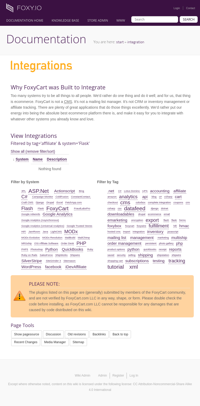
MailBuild (70, 237)
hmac (184, 226)
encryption (137, 220)
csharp (111, 208)
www (120, 20)
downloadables (121, 214)
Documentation (46, 39)
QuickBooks (72, 249)
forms (182, 220)
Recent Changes (25, 342)
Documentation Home (24, 20)
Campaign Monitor (42, 196)
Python (51, 249)
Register (118, 375)
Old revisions (77, 334)
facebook (53, 266)
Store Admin (98, 20)
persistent (150, 243)
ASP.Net (38, 191)
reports (175, 249)
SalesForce (46, 255)
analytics (128, 196)
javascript (172, 231)
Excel (60, 202)
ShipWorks (61, 255)
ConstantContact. (81, 196)
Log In (133, 375)
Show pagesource (26, 334)
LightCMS (56, 231)
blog (154, 196)
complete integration (159, 202)
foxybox (114, 226)
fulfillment (159, 226)
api (145, 196)
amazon (112, 196)
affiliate (179, 191)
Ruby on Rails (29, 255)
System (22, 159)
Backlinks (99, 334)
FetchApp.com (73, 202)
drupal (141, 214)
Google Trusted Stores (79, 225)
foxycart (129, 225)
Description (57, 159)
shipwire (176, 255)
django (154, 208)
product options (116, 249)
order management (124, 243)
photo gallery (166, 243)
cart (178, 196)
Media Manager (55, 342)
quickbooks (149, 249)
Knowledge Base (65, 20)
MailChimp (84, 237)
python (133, 249)
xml (133, 267)
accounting (159, 191)
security (121, 255)
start (120, 41)
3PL (23, 190)
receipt (162, 249)
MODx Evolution (30, 237)
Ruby (90, 249)
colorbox (140, 202)
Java (45, 231)
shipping (145, 255)
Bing (81, 190)
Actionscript (64, 191)
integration (135, 41)
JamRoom (34, 231)
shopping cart (115, 260)
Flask (41, 208)
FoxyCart (57, 208)
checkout (113, 202)
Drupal (50, 202)
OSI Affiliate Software (46, 243)
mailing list (117, 237)
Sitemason (70, 260)
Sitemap (78, 342)
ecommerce (154, 214)
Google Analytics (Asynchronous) (40, 220)
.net (111, 191)
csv (120, 208)
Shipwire (75, 255)
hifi (175, 225)
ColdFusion (61, 196)
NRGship (26, 243)
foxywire (141, 225)
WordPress (31, 266)
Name (38, 159)
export (152, 220)
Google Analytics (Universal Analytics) (42, 225)
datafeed (134, 208)
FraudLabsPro (82, 208)
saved (111, 255)
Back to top (120, 334)
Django (40, 202)
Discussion (53, 334)
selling (131, 255)
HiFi (23, 231)
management (142, 237)
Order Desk (67, 243)
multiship (179, 237)
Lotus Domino (132, 190)
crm (188, 202)
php (179, 243)
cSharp (168, 196)
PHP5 (24, 249)
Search (189, 19)
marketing (163, 237)
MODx (71, 231)
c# (160, 196)
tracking (176, 260)
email (167, 214)
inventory (155, 231)
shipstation (163, 255)
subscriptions (137, 261)
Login (176, 8)
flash (166, 220)
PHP (81, 243)
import (126, 231)
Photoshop (36, 249)
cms (125, 202)
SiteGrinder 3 (53, 260)
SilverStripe (31, 261)
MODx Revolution (52, 237)
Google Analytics (58, 214)
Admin (102, 375)
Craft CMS (27, 202)
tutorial (116, 267)
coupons (178, 202)
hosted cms (114, 231)
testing (159, 261)
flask (174, 220)
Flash (27, 208)
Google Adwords (30, 214)
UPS (144, 190)
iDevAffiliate (75, 266)
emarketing (117, 220)
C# (24, 196)
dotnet (164, 208)
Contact (190, 8)
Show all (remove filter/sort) (33, 151)
